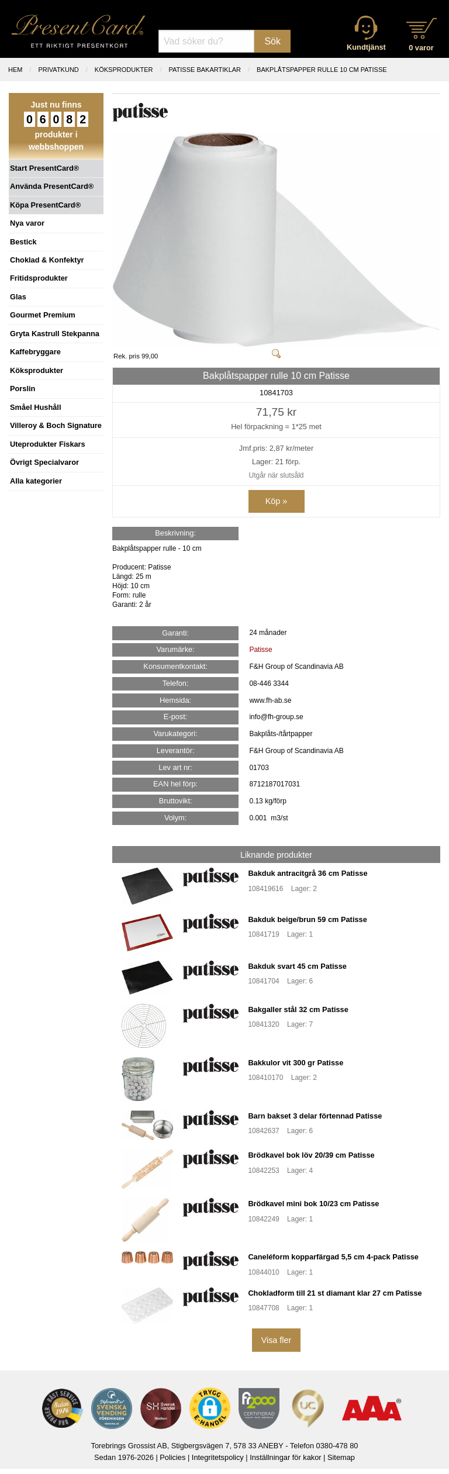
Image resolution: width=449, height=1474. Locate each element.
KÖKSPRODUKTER (124, 69)
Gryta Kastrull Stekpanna (54, 333)
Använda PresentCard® (52, 186)
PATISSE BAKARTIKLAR (205, 69)
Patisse (260, 649)
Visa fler (276, 1340)
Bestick (23, 241)
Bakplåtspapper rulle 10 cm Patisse (322, 69)
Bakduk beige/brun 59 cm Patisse (307, 919)
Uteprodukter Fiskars (47, 444)
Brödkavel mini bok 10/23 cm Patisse (313, 1203)
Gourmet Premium (42, 314)
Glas (18, 296)
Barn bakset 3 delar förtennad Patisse (315, 1115)
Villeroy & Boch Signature (56, 425)
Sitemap (341, 1457)
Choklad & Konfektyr (47, 260)
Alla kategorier (36, 481)
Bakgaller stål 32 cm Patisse (298, 1009)
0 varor (421, 47)
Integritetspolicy (218, 1457)
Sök (272, 41)
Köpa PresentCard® (45, 205)
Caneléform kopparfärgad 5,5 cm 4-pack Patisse (333, 1256)
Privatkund (59, 69)
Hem (15, 69)
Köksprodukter (36, 370)
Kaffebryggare (35, 351)
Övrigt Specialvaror (44, 462)
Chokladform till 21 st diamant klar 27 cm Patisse (335, 1293)
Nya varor (27, 223)
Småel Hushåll (35, 407)
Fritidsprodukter (39, 278)
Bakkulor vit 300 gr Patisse (295, 1062)
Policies (172, 1457)
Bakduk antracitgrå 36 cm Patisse (307, 873)
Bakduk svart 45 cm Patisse (297, 966)
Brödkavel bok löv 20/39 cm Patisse (311, 1155)
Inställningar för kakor (285, 1457)
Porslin (22, 388)
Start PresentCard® (44, 168)
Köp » (276, 501)
